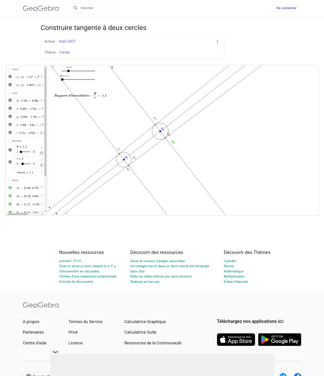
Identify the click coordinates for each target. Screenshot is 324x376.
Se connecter (286, 8)
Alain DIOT (67, 41)
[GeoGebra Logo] (41, 8)
